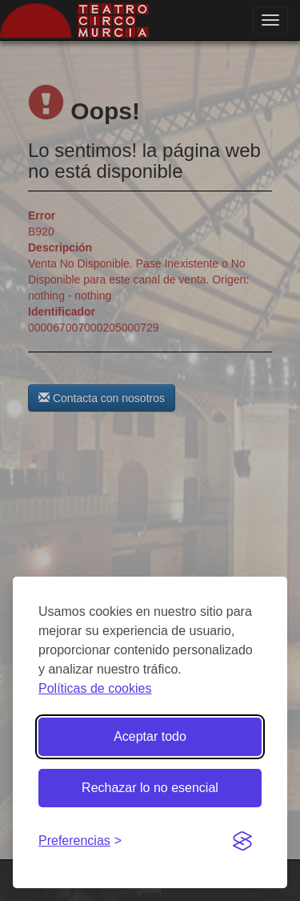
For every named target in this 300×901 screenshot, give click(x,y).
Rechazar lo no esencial (150, 787)
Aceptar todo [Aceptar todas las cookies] (150, 736)
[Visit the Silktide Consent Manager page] (242, 842)
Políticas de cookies (94, 688)
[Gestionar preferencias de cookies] (80, 841)
